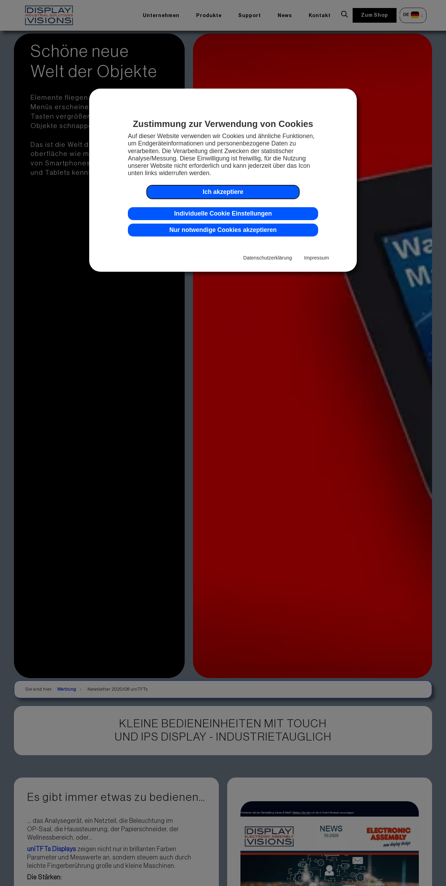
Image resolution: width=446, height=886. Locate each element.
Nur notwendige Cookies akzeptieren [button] (223, 229)
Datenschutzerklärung (267, 258)
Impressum (316, 258)
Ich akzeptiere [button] (223, 191)
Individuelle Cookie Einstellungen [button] (223, 213)
